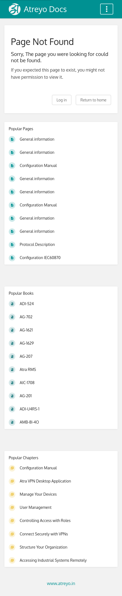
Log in (62, 100)
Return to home (93, 100)
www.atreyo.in (61, 583)
